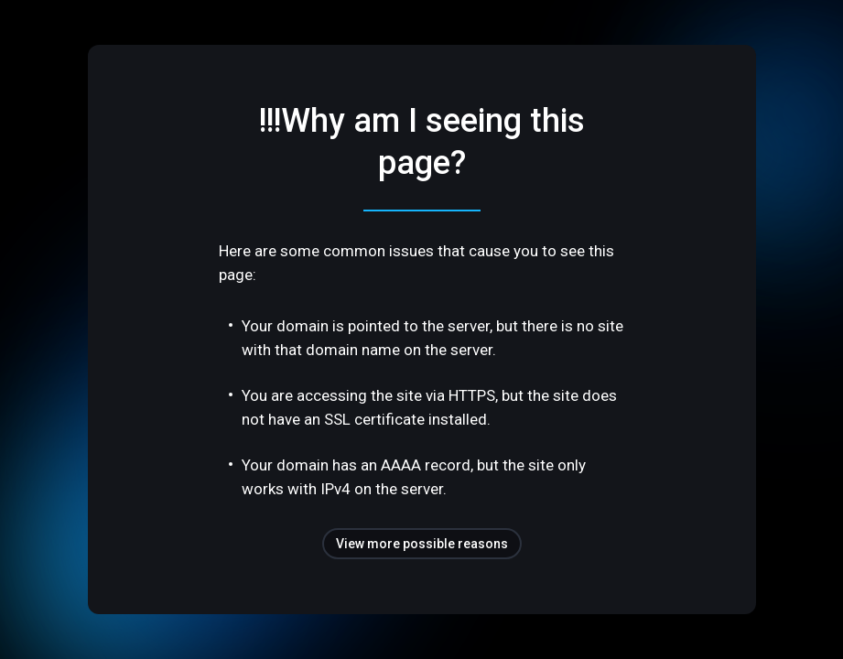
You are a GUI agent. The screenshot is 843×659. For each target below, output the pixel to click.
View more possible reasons (422, 543)
